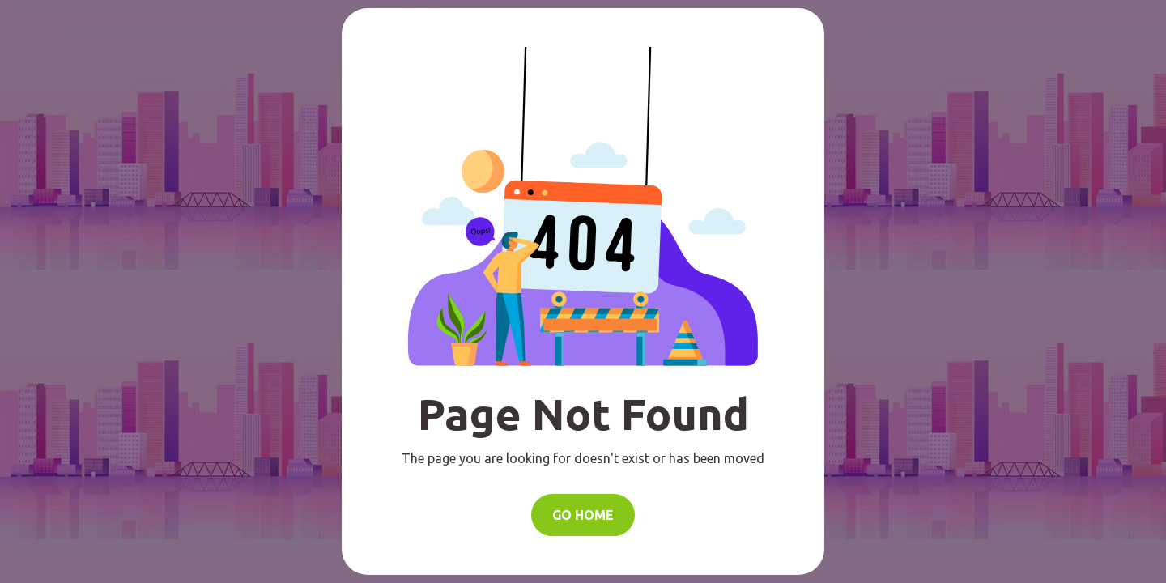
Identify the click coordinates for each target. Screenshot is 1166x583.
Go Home (583, 515)
